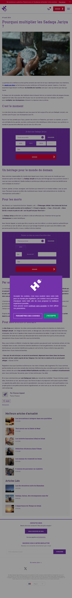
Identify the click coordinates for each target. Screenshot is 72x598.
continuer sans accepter (38, 306)
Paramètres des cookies (28, 316)
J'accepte (51, 316)
